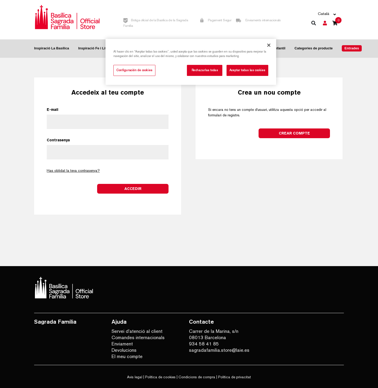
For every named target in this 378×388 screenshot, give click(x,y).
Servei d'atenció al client (137, 331)
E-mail (52, 109)
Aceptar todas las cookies (247, 70)
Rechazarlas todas (205, 70)
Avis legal (134, 377)
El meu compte (127, 356)
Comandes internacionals (138, 337)
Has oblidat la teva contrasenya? (73, 170)
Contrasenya (58, 140)
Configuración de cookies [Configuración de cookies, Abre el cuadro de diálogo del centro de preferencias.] (134, 70)
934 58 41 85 (204, 343)
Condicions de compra (196, 377)
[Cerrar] (269, 45)
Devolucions (124, 350)
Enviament (122, 343)
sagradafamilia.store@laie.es (219, 350)
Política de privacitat (234, 377)
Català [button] (323, 13)
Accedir (132, 189)
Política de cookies (160, 377)
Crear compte (294, 133)
